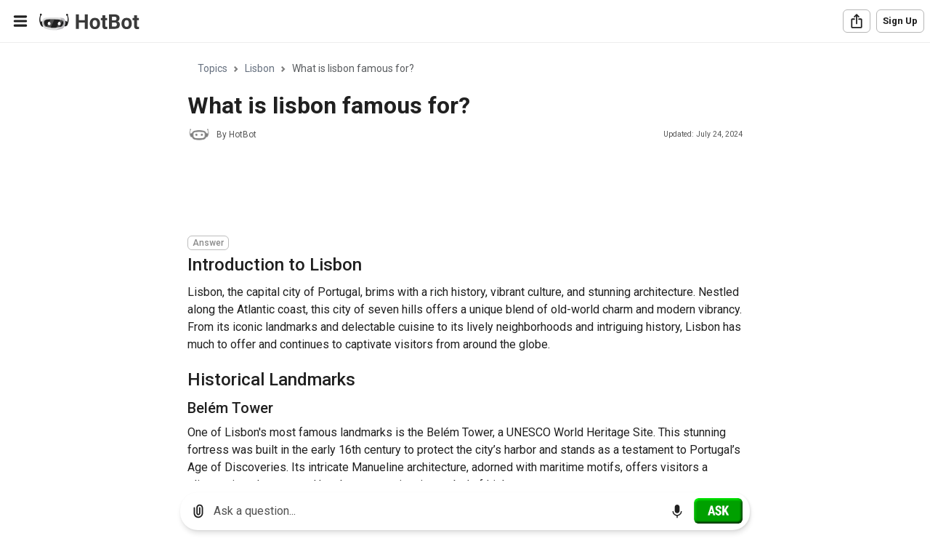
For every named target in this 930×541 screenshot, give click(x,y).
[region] (465, 262)
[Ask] (718, 510)
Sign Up (900, 20)
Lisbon (260, 68)
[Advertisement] (451, 190)
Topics (212, 68)
